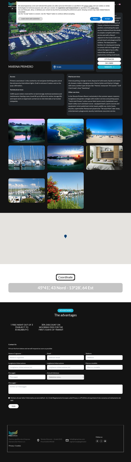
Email (49, 353)
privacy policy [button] (88, 6)
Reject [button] (95, 19)
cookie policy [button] (94, 8)
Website (109, 67)
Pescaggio (11, 373)
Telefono (89, 353)
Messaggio (12, 383)
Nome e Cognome (14, 353)
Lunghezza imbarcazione (17, 363)
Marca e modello (91, 363)
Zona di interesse (53, 373)
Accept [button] (107, 19)
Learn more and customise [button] (30, 19)
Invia (13, 406)
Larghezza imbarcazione (55, 363)
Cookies (18, 446)
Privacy (11, 446)
